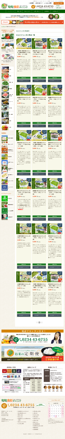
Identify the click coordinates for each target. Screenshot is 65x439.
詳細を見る (24, 78)
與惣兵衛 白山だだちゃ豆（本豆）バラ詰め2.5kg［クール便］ (54, 238)
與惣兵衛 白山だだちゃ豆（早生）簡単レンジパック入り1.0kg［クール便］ (39, 53)
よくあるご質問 (48, 3)
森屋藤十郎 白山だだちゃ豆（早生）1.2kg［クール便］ (23, 100)
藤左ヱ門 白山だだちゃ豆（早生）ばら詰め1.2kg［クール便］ (54, 53)
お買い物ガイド (39, 3)
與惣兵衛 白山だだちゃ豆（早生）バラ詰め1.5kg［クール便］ (39, 100)
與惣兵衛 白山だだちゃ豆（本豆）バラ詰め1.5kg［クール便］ (54, 193)
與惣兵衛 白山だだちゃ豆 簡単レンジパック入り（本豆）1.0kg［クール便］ (54, 145)
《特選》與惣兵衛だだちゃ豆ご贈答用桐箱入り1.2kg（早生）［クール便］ (23, 53)
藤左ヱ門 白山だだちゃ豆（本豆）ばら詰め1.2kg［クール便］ (23, 193)
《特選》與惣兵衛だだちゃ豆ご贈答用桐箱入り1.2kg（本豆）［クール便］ (39, 145)
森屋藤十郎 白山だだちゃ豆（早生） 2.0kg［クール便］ (54, 100)
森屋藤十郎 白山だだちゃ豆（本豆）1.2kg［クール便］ (39, 193)
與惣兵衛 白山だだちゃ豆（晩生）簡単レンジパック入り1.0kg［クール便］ (54, 286)
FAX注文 (58, 5)
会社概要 (32, 3)
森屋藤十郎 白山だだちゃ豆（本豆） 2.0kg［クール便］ (39, 238)
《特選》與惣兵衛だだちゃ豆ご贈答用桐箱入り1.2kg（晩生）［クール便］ (39, 286)
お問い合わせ (58, 7)
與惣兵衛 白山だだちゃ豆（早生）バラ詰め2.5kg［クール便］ (23, 145)
